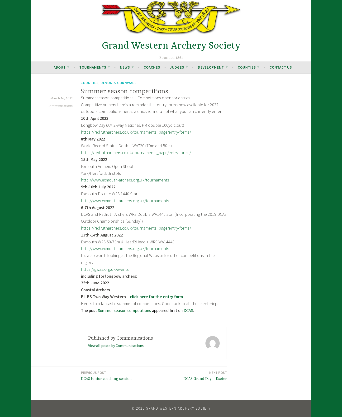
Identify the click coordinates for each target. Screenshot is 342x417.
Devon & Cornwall (118, 82)
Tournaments (92, 67)
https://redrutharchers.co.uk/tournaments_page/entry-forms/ (136, 132)
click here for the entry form (156, 296)
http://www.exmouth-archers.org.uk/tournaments (125, 180)
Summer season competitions (124, 310)
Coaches (152, 67)
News (125, 67)
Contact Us (281, 67)
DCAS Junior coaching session (106, 375)
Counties (247, 67)
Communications (60, 106)
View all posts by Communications (116, 345)
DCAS (188, 310)
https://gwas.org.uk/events (105, 269)
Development (211, 67)
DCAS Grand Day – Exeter (205, 375)
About (60, 67)
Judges (177, 67)
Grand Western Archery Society (171, 46)
